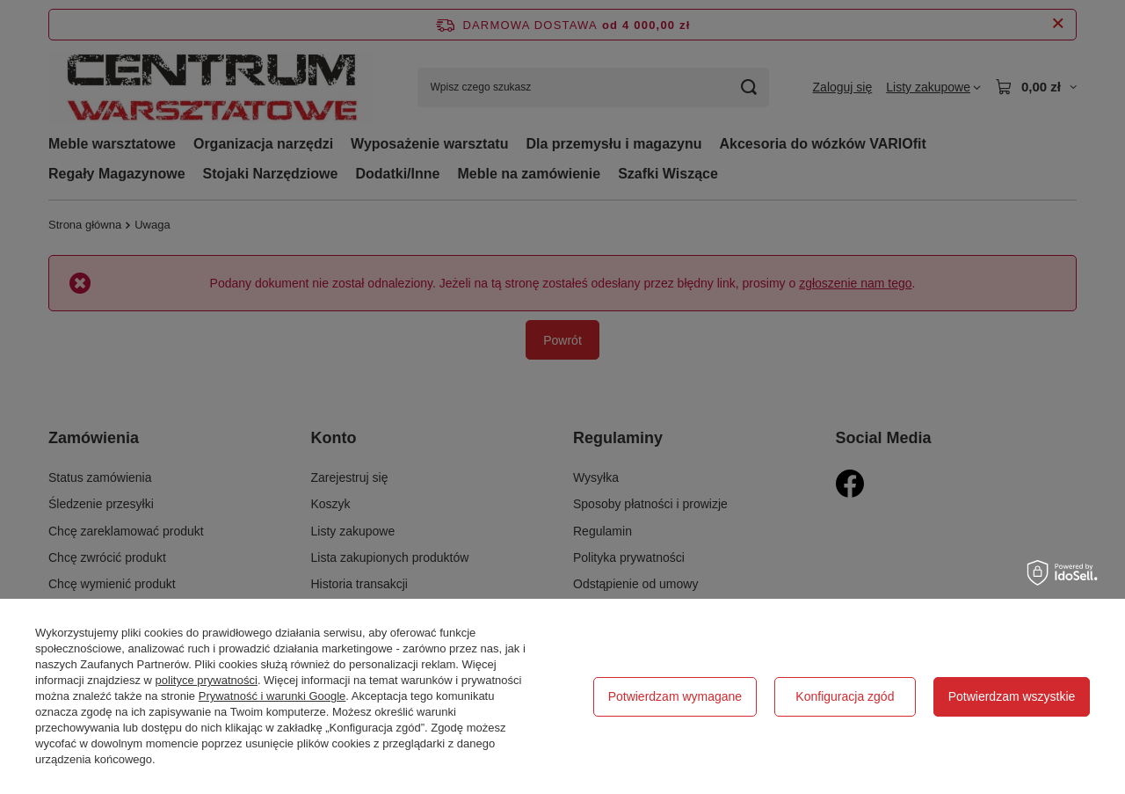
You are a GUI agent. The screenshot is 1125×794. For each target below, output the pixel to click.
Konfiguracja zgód (844, 696)
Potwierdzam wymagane (675, 696)
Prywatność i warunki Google (272, 696)
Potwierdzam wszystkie (1012, 696)
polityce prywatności (207, 680)
